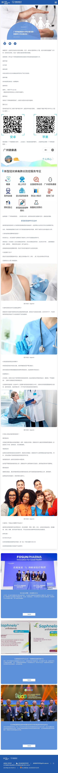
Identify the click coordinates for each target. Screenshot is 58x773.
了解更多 (29, 614)
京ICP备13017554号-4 (9, 767)
